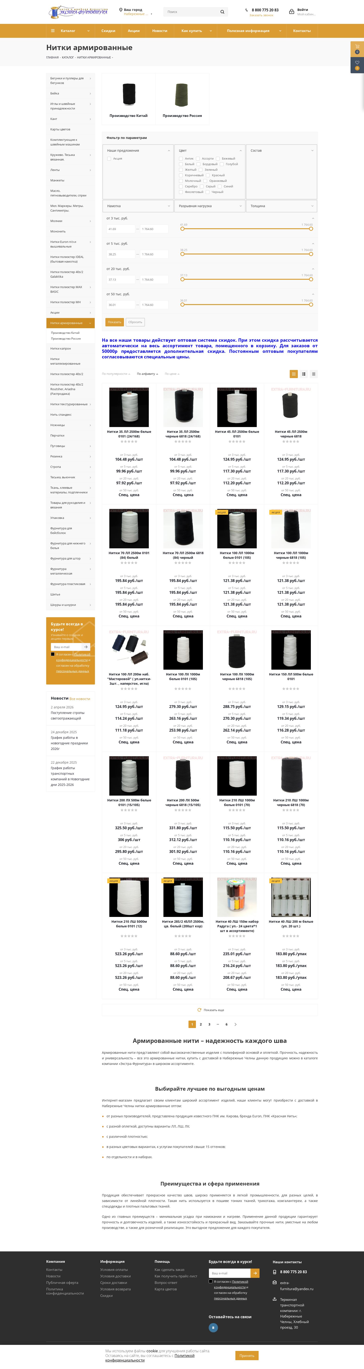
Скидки (106, 1295)
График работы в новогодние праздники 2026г (69, 743)
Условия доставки (115, 1276)
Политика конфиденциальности (65, 1291)
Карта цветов (166, 1289)
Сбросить (135, 322)
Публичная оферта (62, 1282)
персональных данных (72, 671)
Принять (247, 1355)
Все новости (79, 698)
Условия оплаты (114, 1269)
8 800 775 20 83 (265, 10)
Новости (53, 1276)
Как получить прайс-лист (176, 1276)
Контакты (54, 1269)
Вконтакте (213, 1327)
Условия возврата (115, 1289)
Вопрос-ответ (166, 1282)
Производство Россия (182, 115)
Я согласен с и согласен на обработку (73, 662)
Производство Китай (129, 115)
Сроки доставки (113, 1282)
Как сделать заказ (169, 1269)
